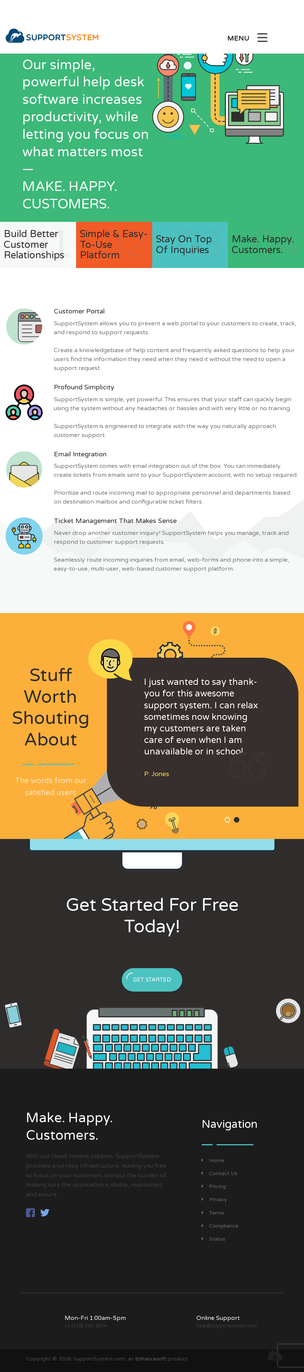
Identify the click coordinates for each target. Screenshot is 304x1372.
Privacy (214, 1199)
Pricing (214, 1186)
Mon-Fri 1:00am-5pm (95, 1318)
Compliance (220, 1226)
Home (213, 1160)
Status (213, 1239)
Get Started (148, 978)
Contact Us (220, 1173)
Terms (213, 1213)
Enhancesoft (150, 1359)
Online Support (218, 1318)
